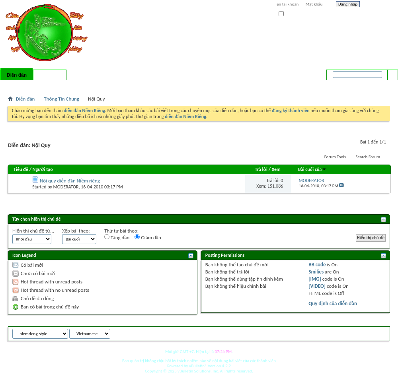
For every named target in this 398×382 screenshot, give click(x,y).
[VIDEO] (317, 286)
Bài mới (17, 85)
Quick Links (111, 85)
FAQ (33, 85)
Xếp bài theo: (76, 231)
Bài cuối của (312, 169)
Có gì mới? (49, 75)
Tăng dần (116, 237)
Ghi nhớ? (290, 14)
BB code (317, 265)
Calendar (50, 85)
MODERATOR (66, 187)
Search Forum (368, 156)
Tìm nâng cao (376, 85)
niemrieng (345, 332)
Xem (276, 169)
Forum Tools (335, 156)
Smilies (316, 272)
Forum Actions (78, 85)
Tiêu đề (21, 169)
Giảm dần (148, 237)
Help (377, 5)
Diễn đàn (17, 75)
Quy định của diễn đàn (332, 303)
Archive (367, 332)
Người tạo (43, 169)
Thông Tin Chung (61, 99)
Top (382, 332)
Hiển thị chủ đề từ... (33, 231)
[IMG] (314, 279)
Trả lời (261, 169)
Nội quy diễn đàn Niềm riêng (70, 181)
